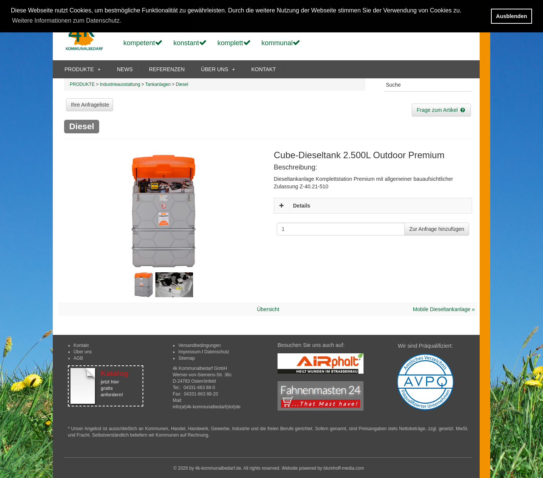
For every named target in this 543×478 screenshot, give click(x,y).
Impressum (189, 351)
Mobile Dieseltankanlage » (444, 309)
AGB (78, 358)
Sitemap (186, 358)
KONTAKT (263, 69)
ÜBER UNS (218, 69)
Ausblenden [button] (511, 16)
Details (301, 206)
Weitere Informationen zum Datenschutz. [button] (66, 20)
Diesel (182, 84)
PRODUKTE (82, 69)
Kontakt (81, 345)
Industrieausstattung (120, 84)
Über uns (83, 351)
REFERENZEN (167, 69)
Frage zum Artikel (441, 110)
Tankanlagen (157, 84)
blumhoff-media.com (344, 468)
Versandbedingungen (199, 345)
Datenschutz (216, 351)
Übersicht (268, 309)
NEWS (125, 69)
